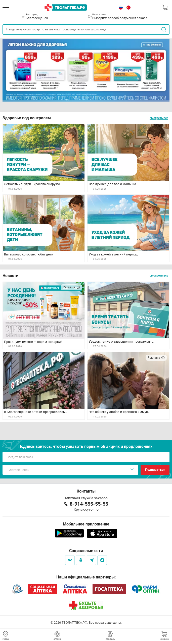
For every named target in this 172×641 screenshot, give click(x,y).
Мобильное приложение (86, 524)
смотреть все (159, 118)
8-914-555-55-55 (89, 504)
